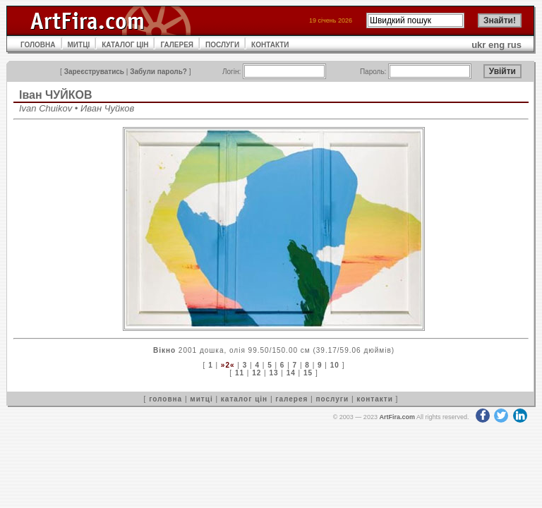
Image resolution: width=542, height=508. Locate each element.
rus (514, 45)
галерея (291, 399)
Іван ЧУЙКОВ (55, 95)
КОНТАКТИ (270, 45)
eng (496, 45)
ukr (478, 45)
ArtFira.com (397, 417)
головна (165, 399)
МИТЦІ (79, 45)
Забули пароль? (158, 71)
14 (291, 373)
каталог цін (244, 399)
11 (239, 373)
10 (334, 365)
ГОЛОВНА (38, 45)
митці (201, 399)
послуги (332, 399)
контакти (374, 399)
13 (273, 373)
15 (308, 373)
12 (256, 373)
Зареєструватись (94, 71)
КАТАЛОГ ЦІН (125, 45)
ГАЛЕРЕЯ (176, 45)
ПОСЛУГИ (222, 45)
